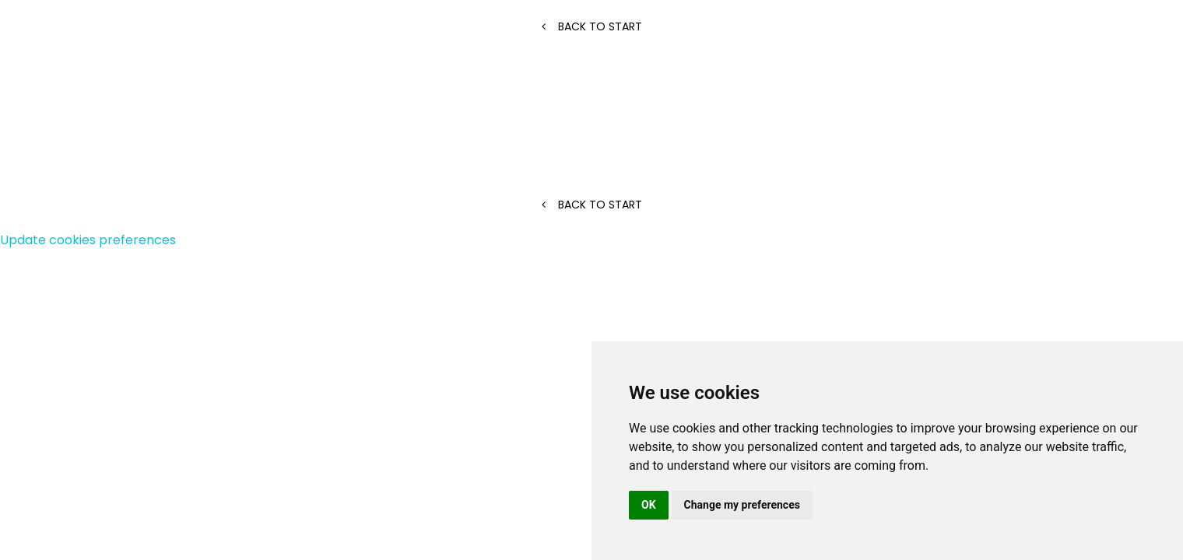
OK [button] (648, 505)
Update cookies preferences (88, 240)
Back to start (592, 26)
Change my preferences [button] (742, 505)
